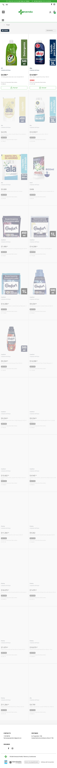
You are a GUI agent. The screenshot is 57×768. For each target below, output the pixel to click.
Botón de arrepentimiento (31, 762)
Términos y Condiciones (29, 756)
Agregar (14, 88)
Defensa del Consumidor (47, 762)
